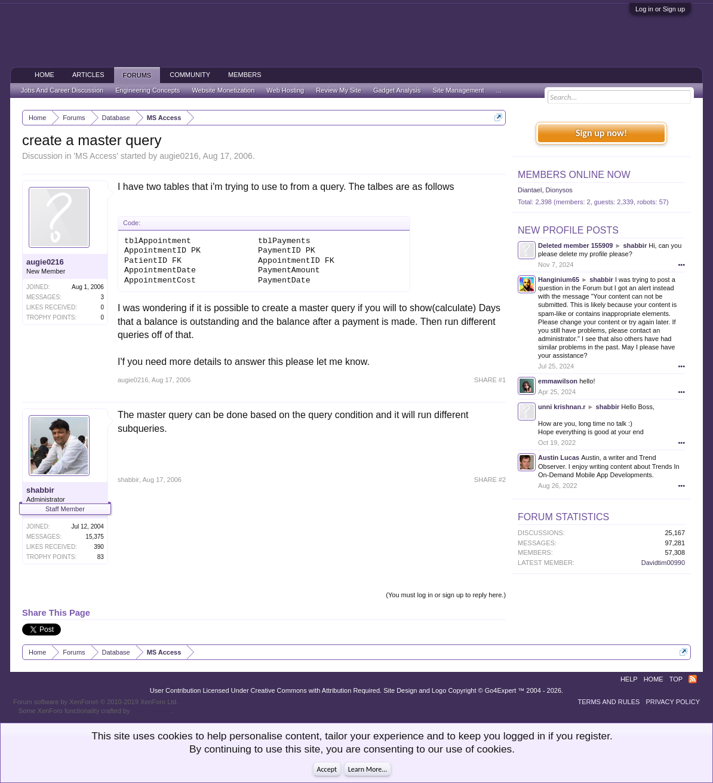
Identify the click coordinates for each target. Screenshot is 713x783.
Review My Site (338, 90)
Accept (327, 769)
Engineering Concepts (147, 90)
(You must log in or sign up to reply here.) (446, 594)
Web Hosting (285, 90)
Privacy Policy (673, 701)
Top (676, 679)
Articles (88, 74)
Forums (137, 75)
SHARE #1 (490, 379)
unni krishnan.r (561, 406)
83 (100, 557)
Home (44, 74)
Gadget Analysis (397, 90)
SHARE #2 (490, 479)
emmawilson (557, 381)
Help (629, 679)
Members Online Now (574, 175)
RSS (693, 679)
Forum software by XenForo (96, 701)
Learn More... (368, 769)
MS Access (95, 156)
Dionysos (559, 190)
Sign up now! (601, 133)
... (499, 90)
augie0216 (178, 156)
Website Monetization (223, 90)
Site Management (458, 90)
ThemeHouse (151, 710)
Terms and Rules (608, 701)
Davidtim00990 (663, 562)
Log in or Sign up (660, 9)
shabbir (40, 490)
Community (190, 74)
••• (682, 264)
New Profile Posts (568, 230)
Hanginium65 (558, 279)
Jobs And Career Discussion (62, 90)
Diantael (530, 190)
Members (245, 74)
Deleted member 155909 (575, 245)
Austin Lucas (558, 457)
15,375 (94, 536)
